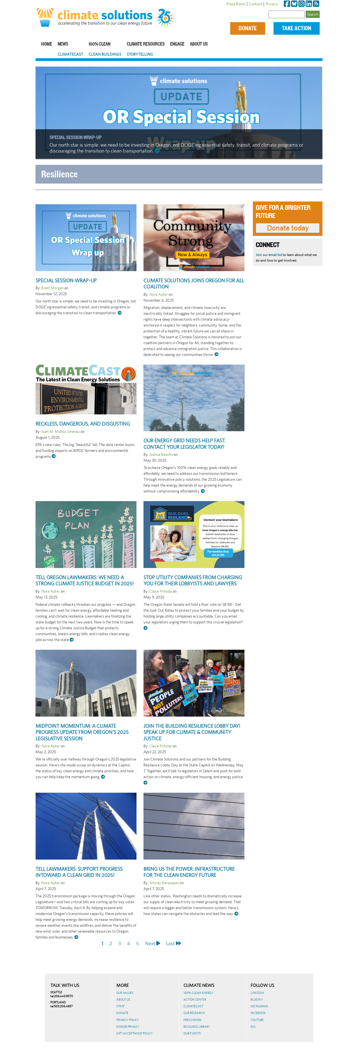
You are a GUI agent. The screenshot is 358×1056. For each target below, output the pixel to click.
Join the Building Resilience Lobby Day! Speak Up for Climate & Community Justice (191, 732)
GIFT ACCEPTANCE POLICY (134, 1033)
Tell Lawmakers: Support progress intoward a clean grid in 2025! (79, 872)
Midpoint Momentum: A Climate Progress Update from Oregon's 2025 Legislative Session (82, 732)
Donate (248, 28)
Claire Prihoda (160, 591)
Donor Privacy (128, 1026)
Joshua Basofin (161, 454)
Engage (177, 44)
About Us (199, 44)
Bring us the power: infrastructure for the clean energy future (189, 872)
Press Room (236, 4)
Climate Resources (145, 44)
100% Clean (99, 44)
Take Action (296, 28)
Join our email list (269, 255)
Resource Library (196, 1026)
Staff (120, 1006)
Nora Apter (158, 294)
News (63, 44)
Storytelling (140, 54)
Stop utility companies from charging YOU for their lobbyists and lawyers (192, 580)
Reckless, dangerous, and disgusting (83, 424)
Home (46, 44)
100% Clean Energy (198, 992)
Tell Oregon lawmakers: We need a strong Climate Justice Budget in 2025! (85, 580)
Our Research (194, 1013)
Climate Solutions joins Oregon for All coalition (193, 284)
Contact (255, 4)
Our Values (124, 992)
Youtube (257, 1020)
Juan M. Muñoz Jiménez (60, 431)
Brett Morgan (52, 288)
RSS (253, 1026)
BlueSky (257, 999)
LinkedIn (257, 992)
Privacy (272, 4)
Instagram (259, 1006)
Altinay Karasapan (164, 883)
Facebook (258, 1013)
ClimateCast (70, 54)
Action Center (194, 999)
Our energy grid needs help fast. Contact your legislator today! (184, 444)
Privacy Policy (127, 1020)
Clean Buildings (105, 54)
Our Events (192, 1033)
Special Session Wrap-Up (76, 137)
